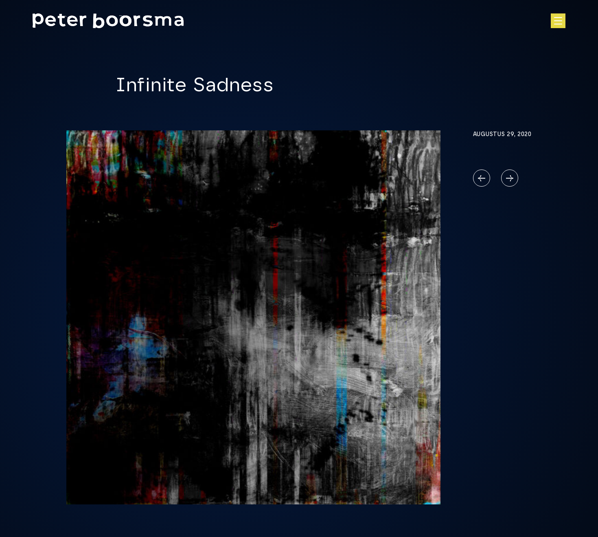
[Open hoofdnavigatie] (558, 20)
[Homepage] (108, 21)
